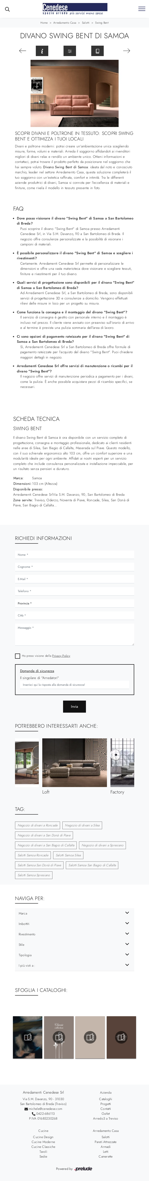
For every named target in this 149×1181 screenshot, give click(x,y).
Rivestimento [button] (27, 934)
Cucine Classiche (43, 1146)
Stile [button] (21, 944)
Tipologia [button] (25, 955)
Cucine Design (43, 1137)
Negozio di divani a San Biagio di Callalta (46, 845)
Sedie (43, 1156)
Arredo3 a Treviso (105, 1118)
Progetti (105, 1104)
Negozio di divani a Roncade (38, 825)
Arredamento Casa (64, 23)
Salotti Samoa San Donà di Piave (39, 865)
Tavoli (43, 1151)
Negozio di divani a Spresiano (102, 845)
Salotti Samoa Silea (68, 855)
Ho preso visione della (46, 656)
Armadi (106, 1146)
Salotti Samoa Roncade (33, 855)
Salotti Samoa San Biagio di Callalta (92, 865)
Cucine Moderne (43, 1142)
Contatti (105, 1108)
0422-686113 (45, 1113)
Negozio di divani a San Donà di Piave (44, 835)
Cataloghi (105, 1099)
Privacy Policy (61, 656)
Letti (105, 1151)
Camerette (106, 1156)
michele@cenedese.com (45, 1108)
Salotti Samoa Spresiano (34, 875)
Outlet (106, 1113)
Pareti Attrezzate (105, 1142)
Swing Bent (102, 23)
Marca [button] (23, 913)
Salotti (86, 23)
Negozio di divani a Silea (82, 825)
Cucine (43, 1130)
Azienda (105, 1092)
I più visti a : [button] (27, 965)
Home (44, 23)
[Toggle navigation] (141, 9)
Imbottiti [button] (24, 923)
